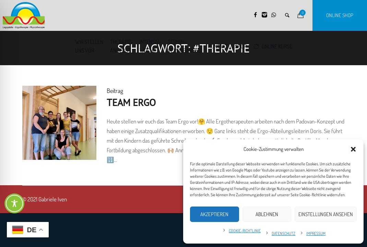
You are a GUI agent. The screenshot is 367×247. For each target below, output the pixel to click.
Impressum (315, 233)
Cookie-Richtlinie (245, 230)
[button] (353, 149)
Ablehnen (267, 214)
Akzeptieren (214, 214)
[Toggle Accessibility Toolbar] (14, 203)
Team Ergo (131, 102)
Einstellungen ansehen (325, 214)
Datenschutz (283, 233)
